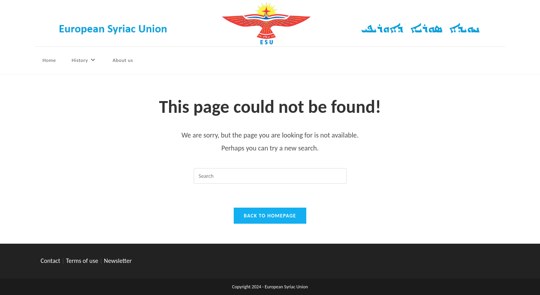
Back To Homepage (270, 216)
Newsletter (118, 260)
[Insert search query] (270, 176)
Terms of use (82, 260)
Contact (50, 260)
